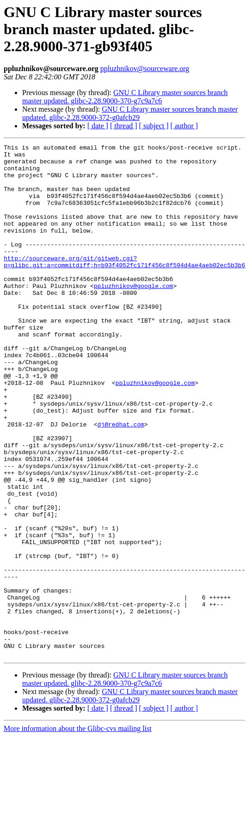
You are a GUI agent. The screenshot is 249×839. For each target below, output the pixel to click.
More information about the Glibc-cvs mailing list (78, 831)
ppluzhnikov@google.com (133, 315)
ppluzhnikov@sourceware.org (144, 68)
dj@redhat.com (120, 481)
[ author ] (184, 126)
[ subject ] (154, 126)
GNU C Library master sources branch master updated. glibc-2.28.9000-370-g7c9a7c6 (125, 97)
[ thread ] (123, 126)
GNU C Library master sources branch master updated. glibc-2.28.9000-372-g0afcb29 (130, 113)
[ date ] (97, 126)
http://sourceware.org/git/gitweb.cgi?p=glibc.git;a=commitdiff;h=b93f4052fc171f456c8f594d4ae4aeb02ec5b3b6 (124, 285)
